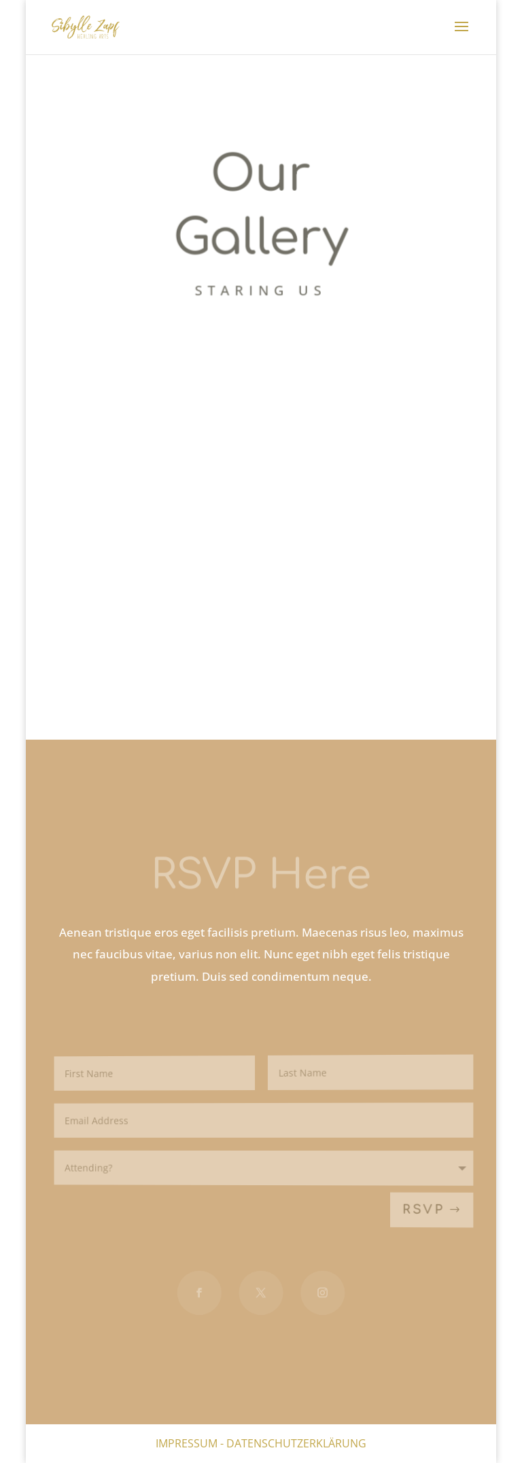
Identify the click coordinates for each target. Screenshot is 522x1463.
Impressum (187, 1443)
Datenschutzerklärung (296, 1443)
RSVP (423, 1211)
